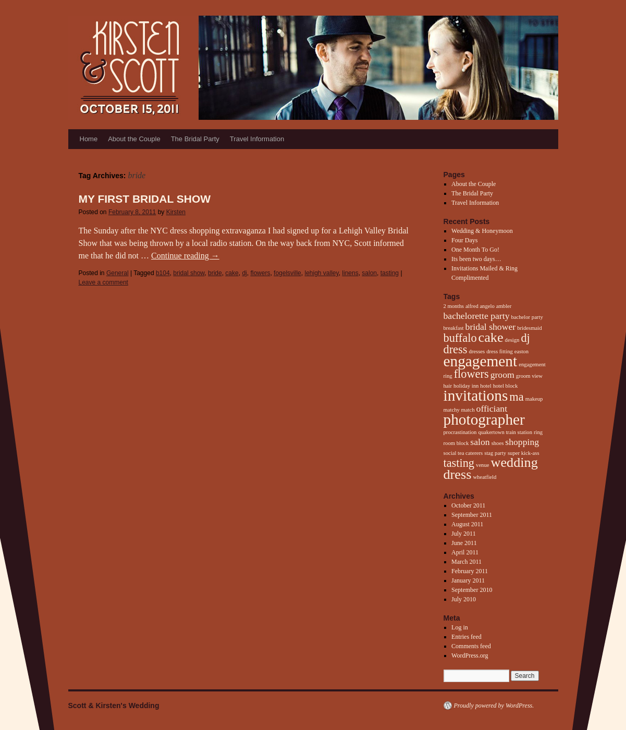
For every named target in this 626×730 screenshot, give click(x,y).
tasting (389, 273)
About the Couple (134, 139)
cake (231, 273)
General (117, 273)
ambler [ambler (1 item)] (504, 306)
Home (89, 139)
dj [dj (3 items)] (525, 337)
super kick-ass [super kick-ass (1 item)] (523, 453)
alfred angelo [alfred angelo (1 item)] (480, 306)
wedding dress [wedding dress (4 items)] (491, 468)
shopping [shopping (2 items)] (522, 442)
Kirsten (176, 212)
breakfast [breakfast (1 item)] (454, 328)
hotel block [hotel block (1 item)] (505, 386)
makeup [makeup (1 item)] (534, 399)
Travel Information (257, 139)
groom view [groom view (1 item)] (529, 376)
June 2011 (464, 543)
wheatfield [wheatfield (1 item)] (484, 477)
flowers (260, 273)
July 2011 (463, 533)
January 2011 (468, 580)
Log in (459, 627)
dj (244, 273)
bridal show (188, 273)
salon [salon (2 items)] (479, 442)
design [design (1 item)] (512, 340)
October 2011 (468, 505)
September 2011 (471, 514)
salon (369, 273)
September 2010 (471, 589)
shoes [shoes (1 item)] (498, 443)
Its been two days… (476, 259)
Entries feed (466, 636)
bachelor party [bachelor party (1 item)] (527, 317)
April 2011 (464, 552)
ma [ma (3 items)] (516, 396)
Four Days (464, 240)
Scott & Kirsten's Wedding (113, 705)
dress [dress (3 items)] (456, 349)
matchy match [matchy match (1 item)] (459, 410)
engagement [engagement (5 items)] (481, 361)
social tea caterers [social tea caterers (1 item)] (463, 453)
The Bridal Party (195, 139)
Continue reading (185, 255)
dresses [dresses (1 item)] (477, 351)
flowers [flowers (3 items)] (471, 373)
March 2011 (466, 561)
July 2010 (463, 599)
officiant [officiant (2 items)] (492, 408)
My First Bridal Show (145, 199)
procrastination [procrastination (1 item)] (460, 432)
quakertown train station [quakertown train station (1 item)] (505, 432)
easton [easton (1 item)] (521, 351)
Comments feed (471, 646)
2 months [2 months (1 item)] (454, 306)
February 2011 (469, 571)
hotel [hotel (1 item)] (485, 386)
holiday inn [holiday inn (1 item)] (465, 386)
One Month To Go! (475, 249)
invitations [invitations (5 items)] (476, 395)
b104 (163, 273)
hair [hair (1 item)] (448, 386)
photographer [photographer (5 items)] (484, 419)
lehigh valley (321, 273)
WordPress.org (469, 655)
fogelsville (287, 273)
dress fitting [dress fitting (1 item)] (499, 351)
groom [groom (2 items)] (502, 374)
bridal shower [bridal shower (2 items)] (490, 326)
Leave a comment (103, 282)
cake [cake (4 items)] (491, 337)
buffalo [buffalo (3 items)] (460, 337)
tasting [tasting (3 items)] (459, 462)
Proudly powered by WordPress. (494, 705)
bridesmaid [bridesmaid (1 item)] (529, 328)
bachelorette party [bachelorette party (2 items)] (477, 316)
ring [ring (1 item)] (538, 432)
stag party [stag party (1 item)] (495, 453)
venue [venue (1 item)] (482, 465)
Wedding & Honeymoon (482, 230)
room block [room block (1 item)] (456, 443)
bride (215, 273)
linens (350, 273)
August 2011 (467, 524)
